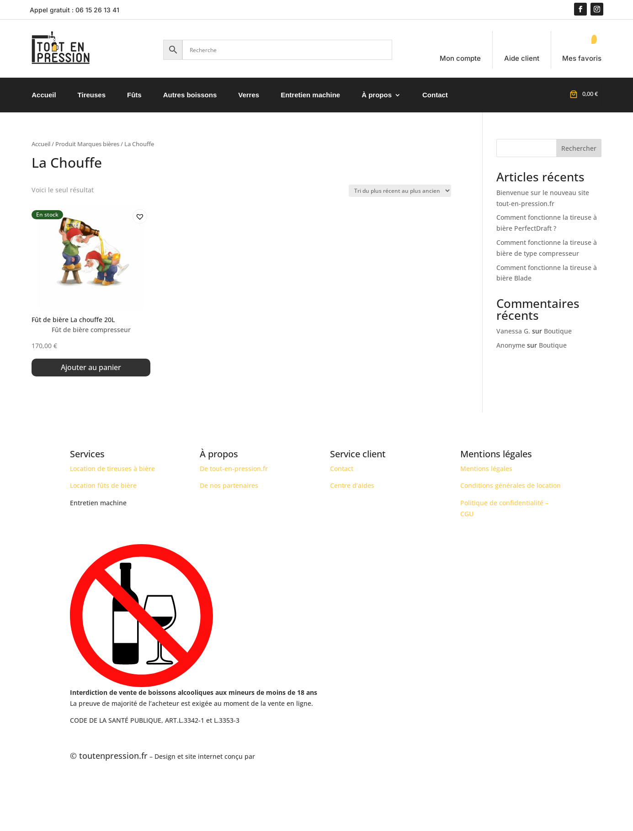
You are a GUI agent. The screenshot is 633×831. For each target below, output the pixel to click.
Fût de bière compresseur (91, 329)
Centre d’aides (352, 486)
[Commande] (400, 191)
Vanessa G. (513, 331)
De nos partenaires (229, 486)
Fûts (134, 95)
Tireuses (92, 95)
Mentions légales (486, 468)
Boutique (558, 331)
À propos (377, 95)
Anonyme (510, 345)
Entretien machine (310, 95)
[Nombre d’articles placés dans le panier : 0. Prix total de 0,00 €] (582, 94)
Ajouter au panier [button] (91, 367)
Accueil (44, 95)
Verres (248, 95)
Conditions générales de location (510, 486)
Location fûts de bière (103, 486)
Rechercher (578, 148)
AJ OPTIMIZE (275, 756)
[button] (137, 214)
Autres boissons (190, 95)
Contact (435, 95)
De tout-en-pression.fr (234, 468)
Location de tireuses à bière (112, 468)
